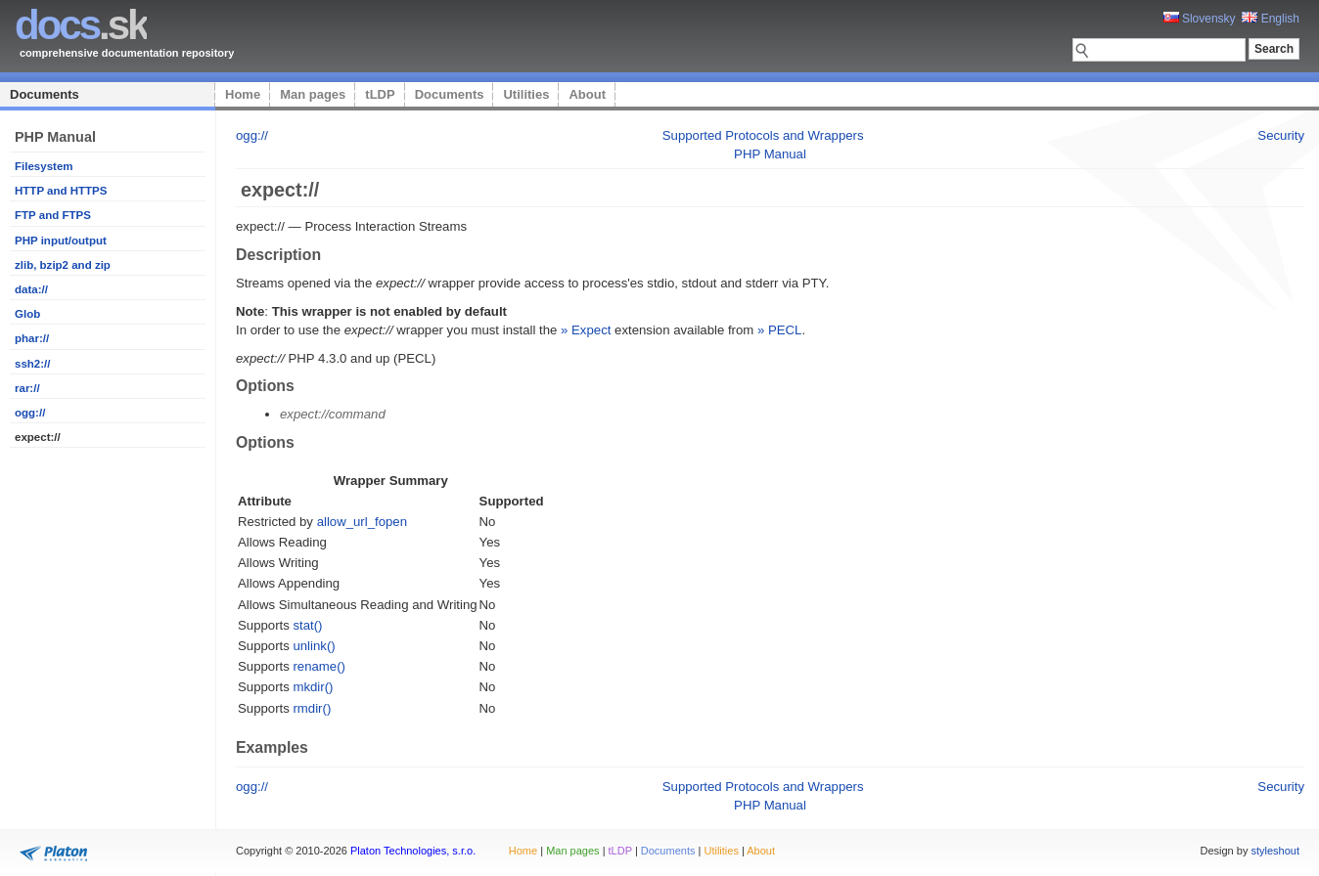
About (587, 94)
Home (242, 94)
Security (1280, 135)
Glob (27, 314)
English (1270, 18)
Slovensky (1199, 18)
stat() (307, 625)
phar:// (32, 338)
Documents (44, 94)
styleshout (1275, 850)
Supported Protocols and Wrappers (763, 135)
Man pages (312, 94)
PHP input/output (61, 240)
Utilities (526, 94)
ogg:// (30, 412)
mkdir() (313, 686)
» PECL (779, 330)
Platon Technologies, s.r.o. (413, 850)
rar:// (27, 388)
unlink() (314, 645)
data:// (31, 289)
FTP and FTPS (53, 215)
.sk (81, 25)
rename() (319, 666)
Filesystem (44, 166)
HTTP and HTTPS (61, 191)
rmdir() (312, 708)
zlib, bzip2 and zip (63, 265)
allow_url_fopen (362, 521)
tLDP (379, 94)
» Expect (586, 330)
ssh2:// (32, 364)
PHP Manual (770, 154)
